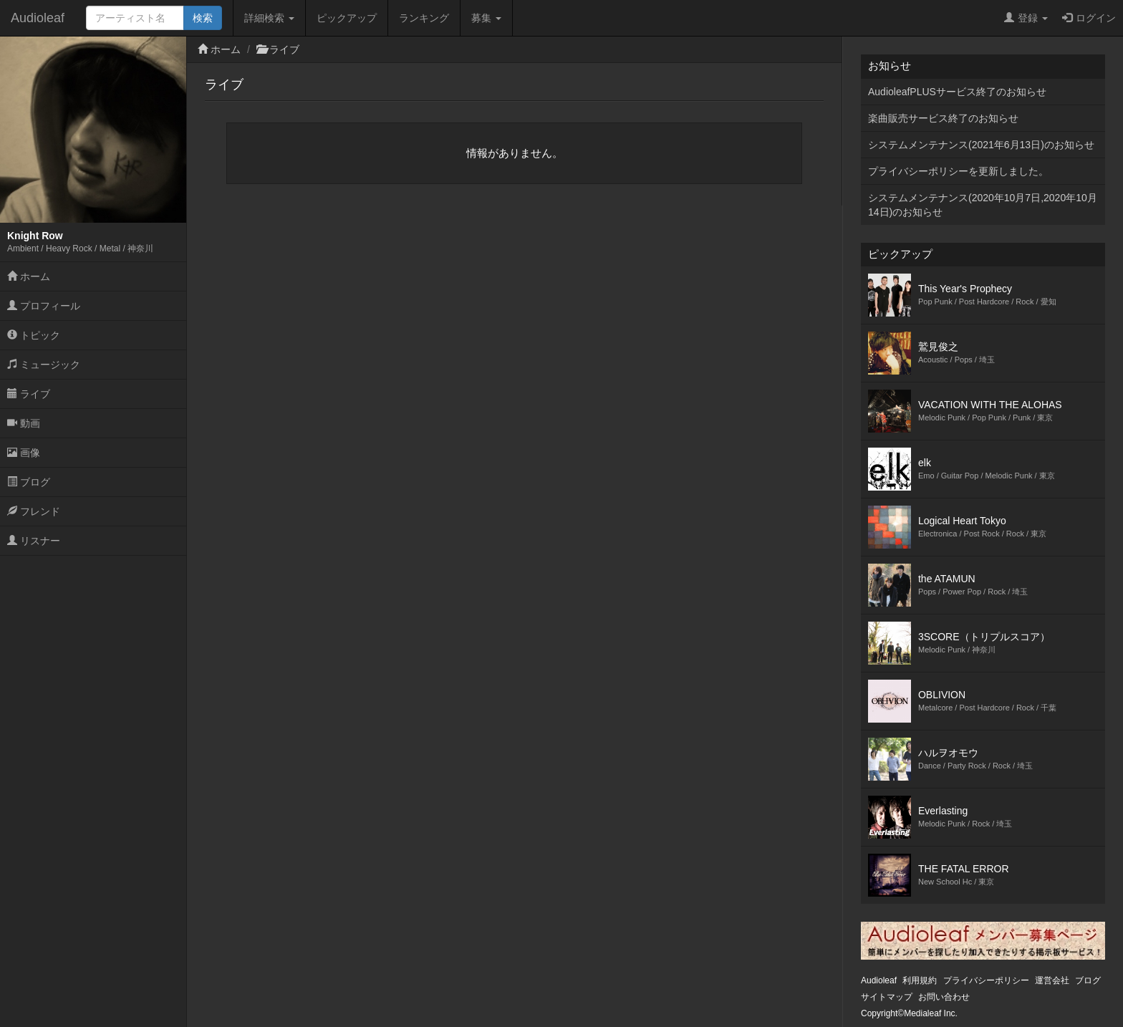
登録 (1026, 18)
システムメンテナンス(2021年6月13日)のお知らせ (981, 144)
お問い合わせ (944, 997)
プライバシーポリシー (986, 980)
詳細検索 (269, 18)
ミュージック (43, 364)
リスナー (33, 540)
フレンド (33, 511)
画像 (23, 452)
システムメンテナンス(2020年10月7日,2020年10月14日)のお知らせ (982, 205)
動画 (23, 423)
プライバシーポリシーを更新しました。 (958, 171)
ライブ (28, 394)
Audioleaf (37, 18)
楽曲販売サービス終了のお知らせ (943, 118)
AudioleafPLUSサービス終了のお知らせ (957, 91)
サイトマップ (886, 997)
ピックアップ (347, 18)
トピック (33, 335)
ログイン (1089, 18)
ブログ (28, 482)
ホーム (28, 276)
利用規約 (919, 980)
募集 (486, 18)
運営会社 (1052, 980)
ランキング (424, 18)
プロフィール (43, 306)
